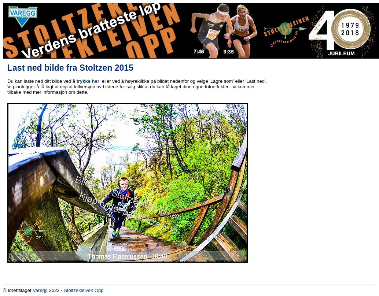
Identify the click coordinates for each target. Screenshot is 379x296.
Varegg (40, 290)
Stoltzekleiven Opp (83, 290)
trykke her (88, 81)
